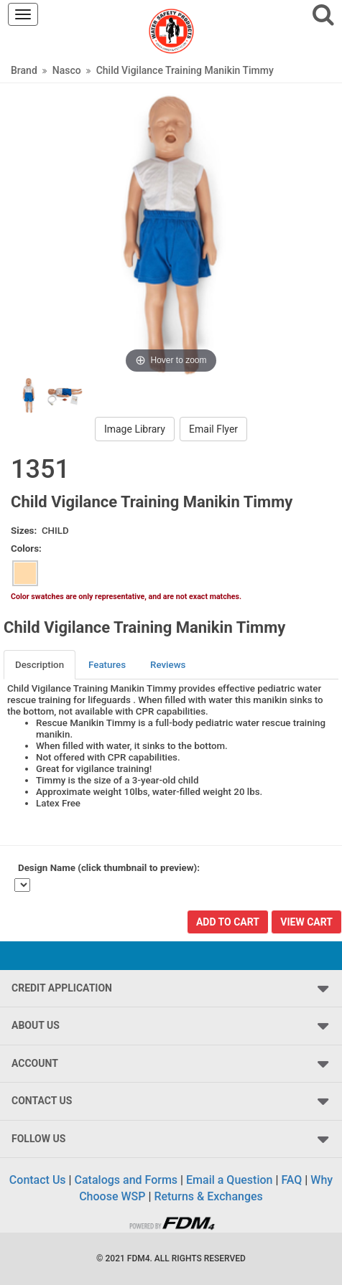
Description (39, 664)
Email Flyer (213, 429)
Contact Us (37, 1180)
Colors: (26, 548)
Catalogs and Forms (126, 1180)
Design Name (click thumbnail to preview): (109, 867)
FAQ (291, 1180)
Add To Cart (227, 922)
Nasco (66, 70)
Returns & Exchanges (208, 1196)
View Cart (306, 922)
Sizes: (24, 530)
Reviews (167, 664)
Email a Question (229, 1180)
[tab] (40, 664)
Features (107, 664)
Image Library (134, 429)
